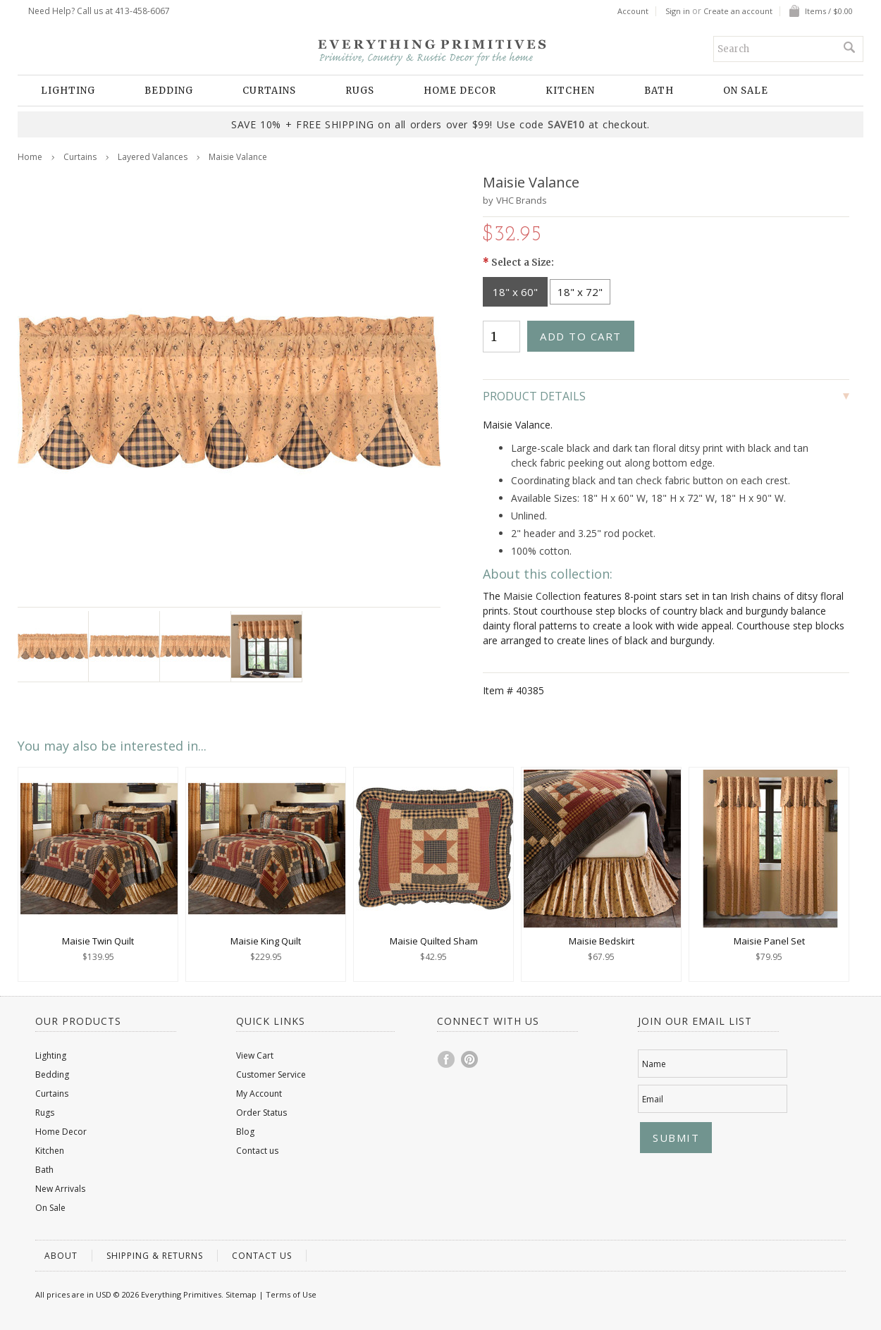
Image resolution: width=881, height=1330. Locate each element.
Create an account (737, 11)
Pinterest (470, 1059)
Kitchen (570, 91)
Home (30, 157)
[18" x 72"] (580, 291)
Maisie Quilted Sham (434, 941)
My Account (259, 1094)
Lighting (68, 91)
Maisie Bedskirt (601, 941)
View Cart (254, 1055)
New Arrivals (60, 1189)
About (61, 1256)
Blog (245, 1132)
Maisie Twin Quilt (98, 941)
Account (632, 11)
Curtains (269, 91)
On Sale (745, 91)
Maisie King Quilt (265, 941)
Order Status (261, 1113)
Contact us (257, 1151)
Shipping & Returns (154, 1256)
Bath (659, 91)
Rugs (359, 91)
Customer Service (271, 1074)
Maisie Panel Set (769, 941)
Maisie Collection (542, 596)
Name (654, 1064)
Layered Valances (152, 157)
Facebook (447, 1059)
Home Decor (460, 91)
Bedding (168, 91)
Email (652, 1099)
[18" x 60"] (515, 292)
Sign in (677, 11)
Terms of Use (291, 1294)
